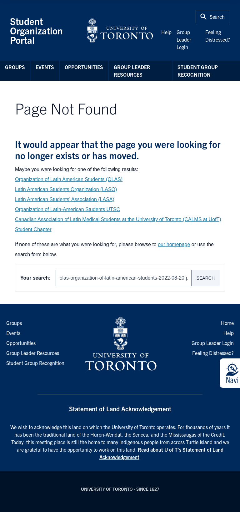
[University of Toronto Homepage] (120, 344)
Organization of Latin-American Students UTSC (67, 209)
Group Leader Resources (132, 71)
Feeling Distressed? (213, 353)
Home (227, 323)
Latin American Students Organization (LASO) (66, 189)
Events (45, 67)
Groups (15, 67)
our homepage (174, 244)
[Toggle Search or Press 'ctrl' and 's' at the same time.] (213, 16)
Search (206, 278)
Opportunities (84, 67)
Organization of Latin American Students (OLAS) (68, 179)
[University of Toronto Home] (120, 30)
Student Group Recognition (198, 71)
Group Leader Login (184, 39)
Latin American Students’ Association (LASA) (64, 199)
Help (166, 32)
